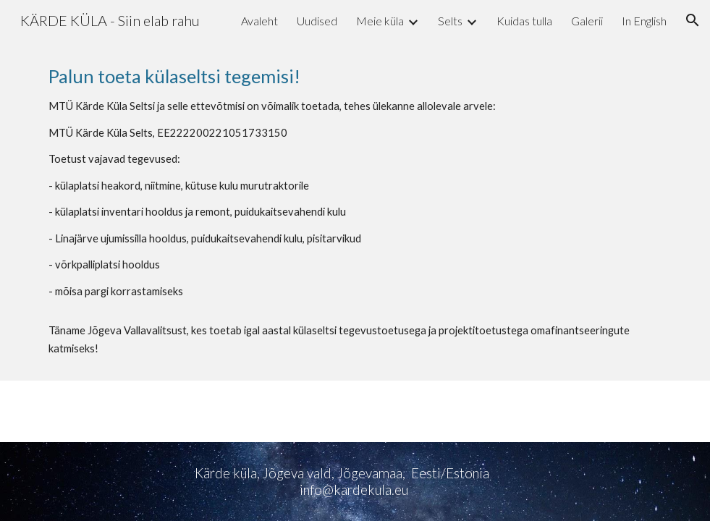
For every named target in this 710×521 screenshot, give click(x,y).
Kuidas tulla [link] (524, 20)
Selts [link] (450, 20)
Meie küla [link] (380, 20)
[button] (692, 20)
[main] (355, 210)
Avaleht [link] (259, 20)
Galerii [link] (587, 20)
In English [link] (644, 20)
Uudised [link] (317, 20)
